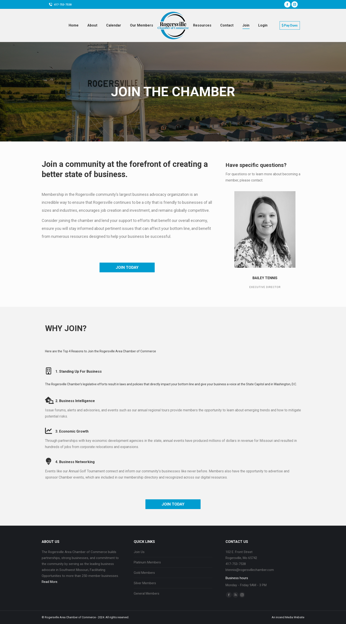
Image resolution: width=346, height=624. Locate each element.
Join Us (139, 552)
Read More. (50, 582)
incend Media (284, 617)
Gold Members (144, 573)
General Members (146, 593)
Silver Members (145, 583)
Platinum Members (147, 562)
